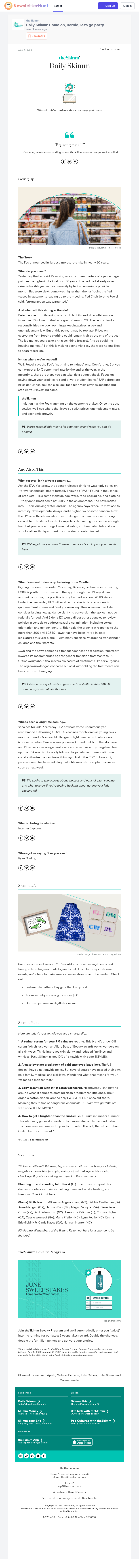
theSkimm (32, 20)
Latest (58, 5)
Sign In (127, 5)
